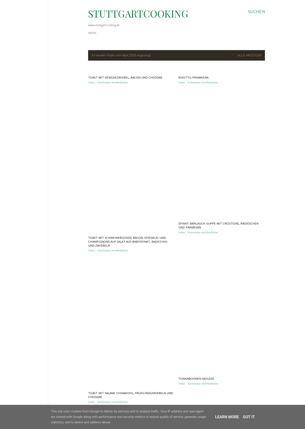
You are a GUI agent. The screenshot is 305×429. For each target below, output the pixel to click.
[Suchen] (256, 11)
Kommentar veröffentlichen (113, 217)
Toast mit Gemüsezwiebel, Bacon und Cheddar (125, 212)
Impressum (113, 33)
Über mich (95, 33)
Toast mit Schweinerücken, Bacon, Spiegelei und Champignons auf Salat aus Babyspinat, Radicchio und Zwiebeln (127, 364)
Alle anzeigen (249, 55)
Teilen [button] (91, 217)
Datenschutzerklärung (141, 33)
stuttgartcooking (138, 13)
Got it (249, 417)
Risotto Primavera (193, 198)
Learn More (227, 417)
